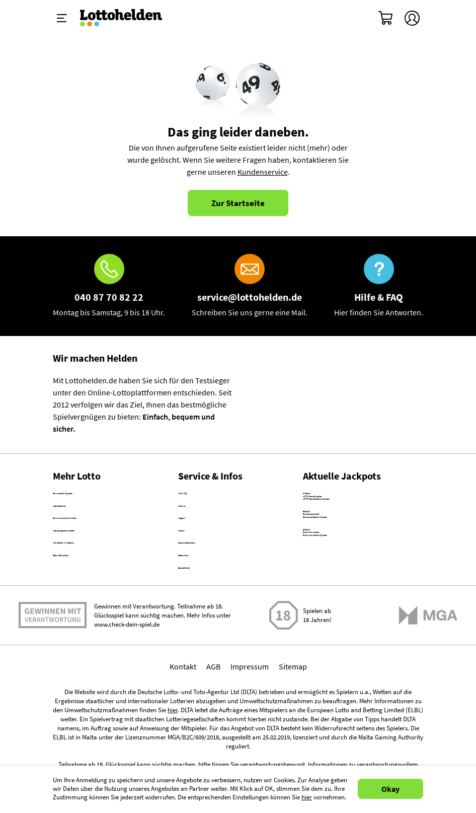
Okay (390, 789)
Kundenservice (262, 172)
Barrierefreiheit (204, 626)
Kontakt (191, 561)
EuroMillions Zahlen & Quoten (354, 611)
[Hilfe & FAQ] (378, 286)
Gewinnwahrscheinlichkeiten (102, 539)
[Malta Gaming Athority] (428, 677)
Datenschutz (199, 604)
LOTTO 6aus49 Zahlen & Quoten (357, 520)
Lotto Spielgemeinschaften (98, 561)
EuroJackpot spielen (337, 554)
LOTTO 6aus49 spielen (341, 508)
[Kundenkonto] (412, 18)
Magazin (192, 539)
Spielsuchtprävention (214, 582)
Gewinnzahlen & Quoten (94, 496)
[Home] (127, 18)
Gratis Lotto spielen (86, 604)
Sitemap (293, 729)
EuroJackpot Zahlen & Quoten (354, 566)
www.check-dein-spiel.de (127, 687)
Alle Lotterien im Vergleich (97, 582)
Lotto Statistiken (81, 517)
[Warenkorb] (386, 18)
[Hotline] (109, 286)
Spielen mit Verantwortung (53, 673)
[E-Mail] (249, 286)
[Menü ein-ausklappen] (62, 18)
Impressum (249, 729)
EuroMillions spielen (337, 599)
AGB (213, 729)
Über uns (193, 517)
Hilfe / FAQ (195, 496)
